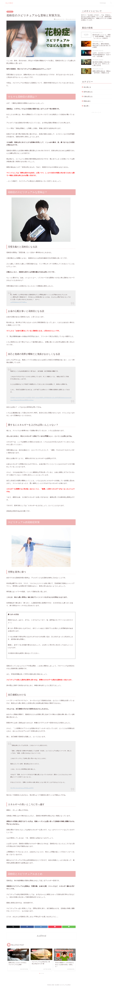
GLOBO (9, 3)
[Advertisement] (96, 127)
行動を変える (88, 96)
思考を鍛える (88, 92)
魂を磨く (87, 106)
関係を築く (87, 101)
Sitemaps (103, 3)
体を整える (9, 11)
